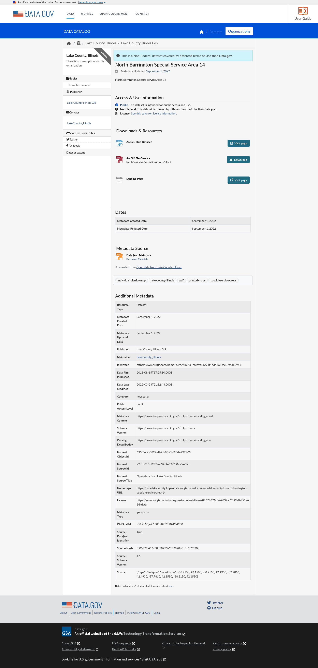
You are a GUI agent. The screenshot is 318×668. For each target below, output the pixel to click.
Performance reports (227, 643)
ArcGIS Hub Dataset (139, 142)
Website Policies (103, 613)
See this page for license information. (154, 113)
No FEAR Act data (124, 649)
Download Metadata (137, 258)
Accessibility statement (78, 649)
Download (238, 159)
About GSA (69, 643)
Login (157, 613)
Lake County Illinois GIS (139, 43)
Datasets (215, 32)
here (171, 586)
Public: (124, 105)
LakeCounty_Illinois (79, 123)
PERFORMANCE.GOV (138, 613)
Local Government (79, 85)
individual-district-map (132, 280)
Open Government (81, 613)
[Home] (33, 14)
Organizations (239, 31)
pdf (181, 280)
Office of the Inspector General (183, 643)
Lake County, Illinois (100, 43)
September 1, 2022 (158, 71)
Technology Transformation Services (152, 633)
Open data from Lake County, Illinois (159, 267)
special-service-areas (223, 280)
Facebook (73, 145)
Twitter (72, 139)
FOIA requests (121, 643)
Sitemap (119, 613)
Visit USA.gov (152, 659)
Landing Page (134, 178)
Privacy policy (222, 649)
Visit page (238, 143)
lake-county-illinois (162, 280)
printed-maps (197, 280)
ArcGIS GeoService (138, 158)
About (63, 613)
